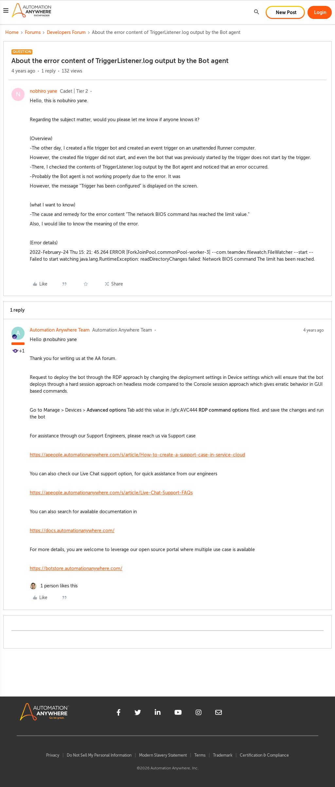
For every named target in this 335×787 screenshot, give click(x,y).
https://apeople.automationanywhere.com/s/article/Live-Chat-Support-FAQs (111, 492)
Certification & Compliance (264, 755)
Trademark (222, 755)
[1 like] (54, 585)
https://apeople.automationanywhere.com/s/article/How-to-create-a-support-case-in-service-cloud (137, 454)
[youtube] (178, 713)
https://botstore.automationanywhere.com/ (76, 568)
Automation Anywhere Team (60, 330)
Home (12, 32)
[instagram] (199, 713)
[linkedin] (158, 713)
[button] (6, 11)
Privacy (52, 755)
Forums (33, 32)
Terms (199, 755)
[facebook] (118, 713)
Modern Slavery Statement (163, 755)
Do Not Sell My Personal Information (99, 755)
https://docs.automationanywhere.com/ (72, 530)
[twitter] (137, 713)
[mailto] (218, 713)
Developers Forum (66, 32)
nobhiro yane (43, 91)
